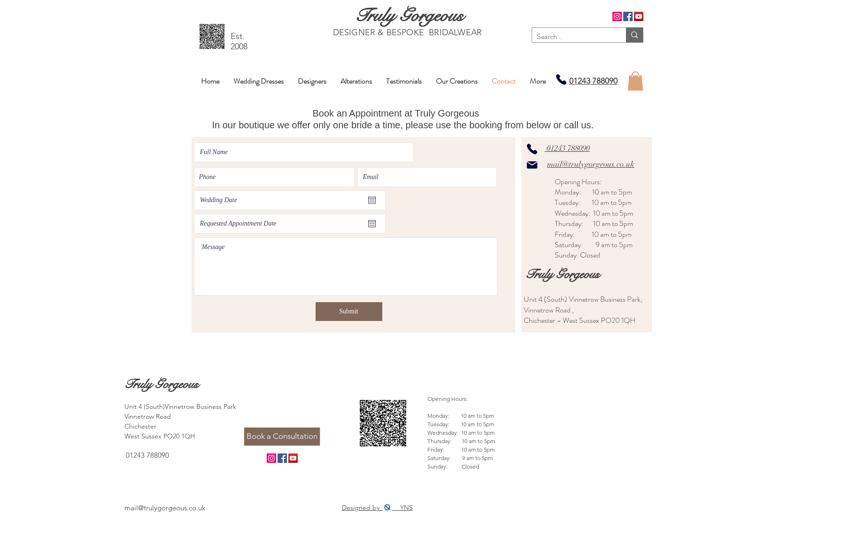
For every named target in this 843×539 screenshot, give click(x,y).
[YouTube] (638, 16)
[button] (635, 81)
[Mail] (532, 165)
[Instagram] (617, 16)
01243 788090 (593, 81)
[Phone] (561, 79)
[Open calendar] (372, 200)
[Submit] (349, 311)
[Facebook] (628, 16)
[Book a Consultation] (282, 436)
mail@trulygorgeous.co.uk (590, 164)
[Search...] (572, 37)
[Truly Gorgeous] (409, 15)
